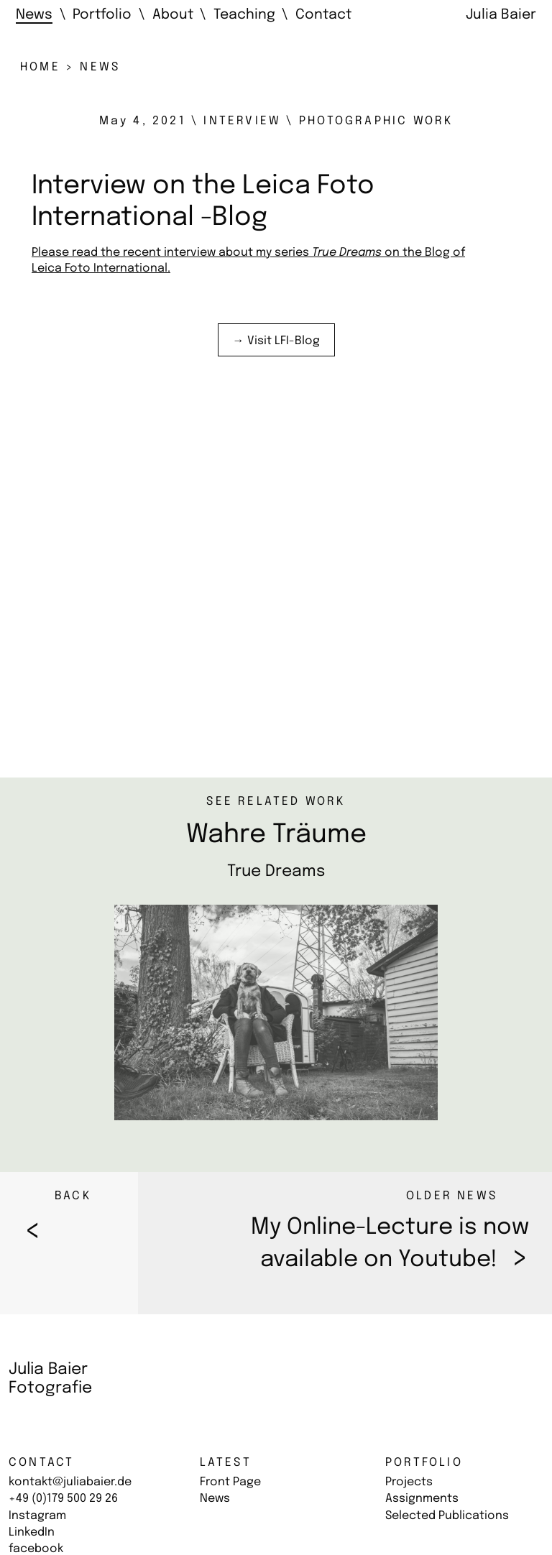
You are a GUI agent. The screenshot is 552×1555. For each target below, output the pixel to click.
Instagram (37, 1516)
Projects (409, 1482)
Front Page (230, 1482)
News (215, 1498)
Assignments (422, 1498)
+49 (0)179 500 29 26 (63, 1498)
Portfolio (424, 1463)
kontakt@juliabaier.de (70, 1482)
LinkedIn (32, 1532)
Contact (41, 1463)
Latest (226, 1463)
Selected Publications (447, 1516)
